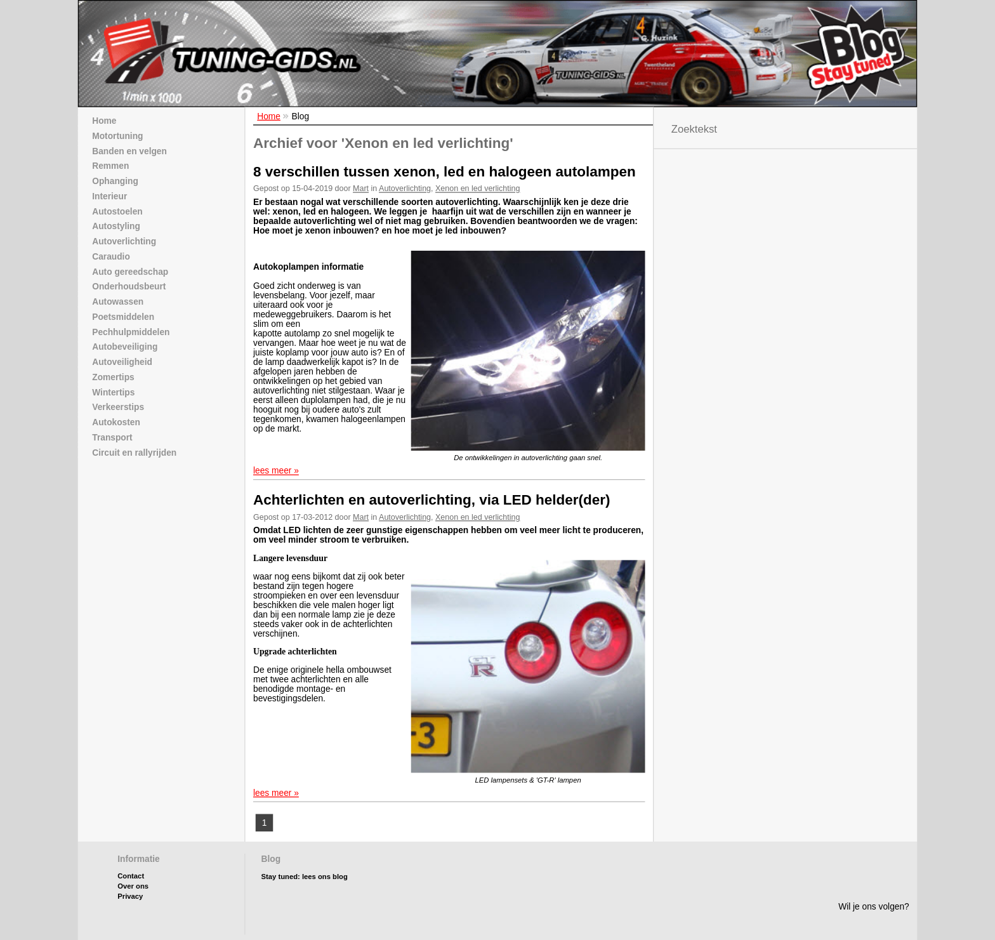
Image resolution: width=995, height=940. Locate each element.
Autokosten (116, 422)
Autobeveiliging (124, 347)
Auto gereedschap (130, 271)
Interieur (109, 196)
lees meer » (276, 470)
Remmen (110, 166)
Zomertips (113, 376)
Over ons (132, 868)
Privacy (130, 879)
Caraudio (111, 256)
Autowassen (117, 302)
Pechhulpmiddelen (130, 331)
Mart (361, 188)
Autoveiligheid (122, 362)
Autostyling (116, 226)
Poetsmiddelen (123, 316)
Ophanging (115, 181)
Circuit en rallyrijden (134, 452)
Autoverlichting (405, 188)
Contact (130, 858)
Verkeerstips (118, 407)
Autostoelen (117, 211)
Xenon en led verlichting (477, 188)
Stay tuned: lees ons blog (304, 858)
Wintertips (113, 392)
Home (268, 116)
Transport (112, 437)
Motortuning (117, 135)
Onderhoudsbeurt (129, 286)
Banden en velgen (129, 151)
